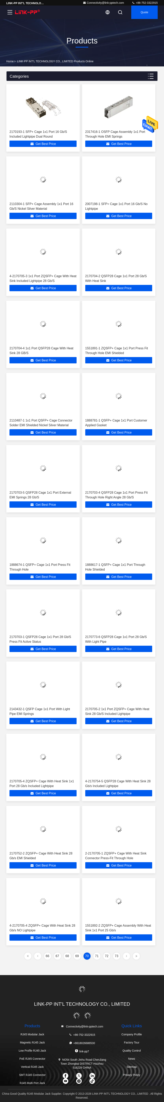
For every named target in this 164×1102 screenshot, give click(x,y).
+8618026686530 (82, 1043)
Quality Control (132, 1050)
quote (144, 12)
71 (97, 956)
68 (67, 956)
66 (47, 956)
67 (57, 956)
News (131, 1058)
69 (77, 956)
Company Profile (131, 1034)
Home (10, 61)
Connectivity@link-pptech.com (103, 2)
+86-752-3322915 (145, 2)
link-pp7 (82, 1051)
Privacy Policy (131, 1074)
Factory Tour (131, 1042)
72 (107, 956)
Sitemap (132, 1066)
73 (116, 956)
